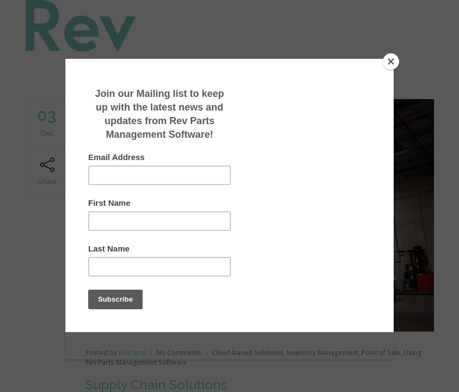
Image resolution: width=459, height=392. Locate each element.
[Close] (391, 61)
